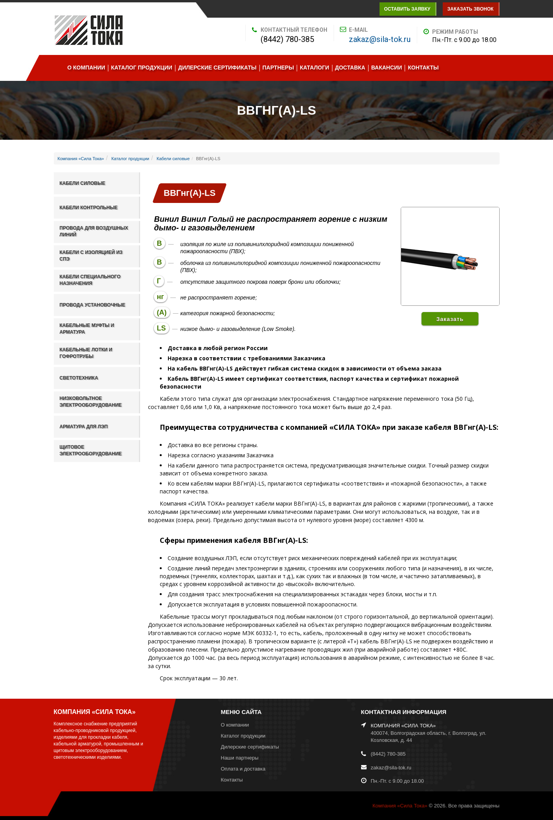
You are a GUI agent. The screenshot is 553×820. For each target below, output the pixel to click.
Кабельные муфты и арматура (87, 329)
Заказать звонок (470, 9)
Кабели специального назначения (90, 280)
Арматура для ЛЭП (84, 426)
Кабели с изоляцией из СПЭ (91, 256)
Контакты (423, 68)
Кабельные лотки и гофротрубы (86, 353)
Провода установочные (93, 305)
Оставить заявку (407, 9)
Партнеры (278, 68)
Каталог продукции (141, 68)
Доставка (350, 68)
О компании (86, 68)
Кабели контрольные (89, 207)
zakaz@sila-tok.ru (380, 39)
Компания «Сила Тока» (81, 158)
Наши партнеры (240, 758)
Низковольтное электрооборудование (91, 402)
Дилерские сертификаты (217, 68)
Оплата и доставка (243, 769)
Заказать (450, 319)
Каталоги (314, 68)
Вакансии (386, 68)
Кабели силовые (173, 158)
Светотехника (79, 378)
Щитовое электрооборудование (91, 450)
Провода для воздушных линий (94, 231)
